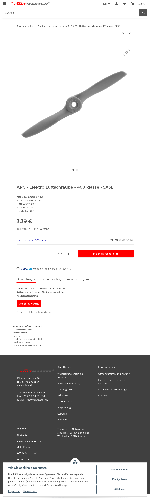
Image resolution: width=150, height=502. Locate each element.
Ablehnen (119, 489)
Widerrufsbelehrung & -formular (71, 375)
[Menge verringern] (20, 253)
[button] (116, 3)
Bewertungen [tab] (26, 279)
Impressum (14, 491)
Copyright (62, 413)
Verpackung (64, 407)
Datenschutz (30, 491)
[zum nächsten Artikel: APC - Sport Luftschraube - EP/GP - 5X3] (130, 32)
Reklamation (64, 395)
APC (31, 207)
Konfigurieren (119, 479)
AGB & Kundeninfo (27, 453)
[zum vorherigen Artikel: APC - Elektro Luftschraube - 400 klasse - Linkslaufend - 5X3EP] (123, 32)
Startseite (22, 435)
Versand (44, 229)
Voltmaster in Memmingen (113, 389)
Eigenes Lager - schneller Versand (112, 381)
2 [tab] (77, 170)
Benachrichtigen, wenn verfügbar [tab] (65, 279)
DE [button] (105, 4)
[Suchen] (143, 12)
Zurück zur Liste (27, 26)
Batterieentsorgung (68, 383)
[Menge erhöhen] (68, 253)
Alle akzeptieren (119, 469)
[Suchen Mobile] (71, 12)
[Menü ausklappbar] (4, 2)
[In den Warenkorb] (19, 44)
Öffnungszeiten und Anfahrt (114, 373)
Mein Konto (23, 447)
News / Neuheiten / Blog (30, 441)
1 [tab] (73, 170)
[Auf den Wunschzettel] (126, 52)
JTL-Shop (132, 497)
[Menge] (40, 253)
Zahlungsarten (65, 389)
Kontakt (102, 395)
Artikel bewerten (29, 303)
